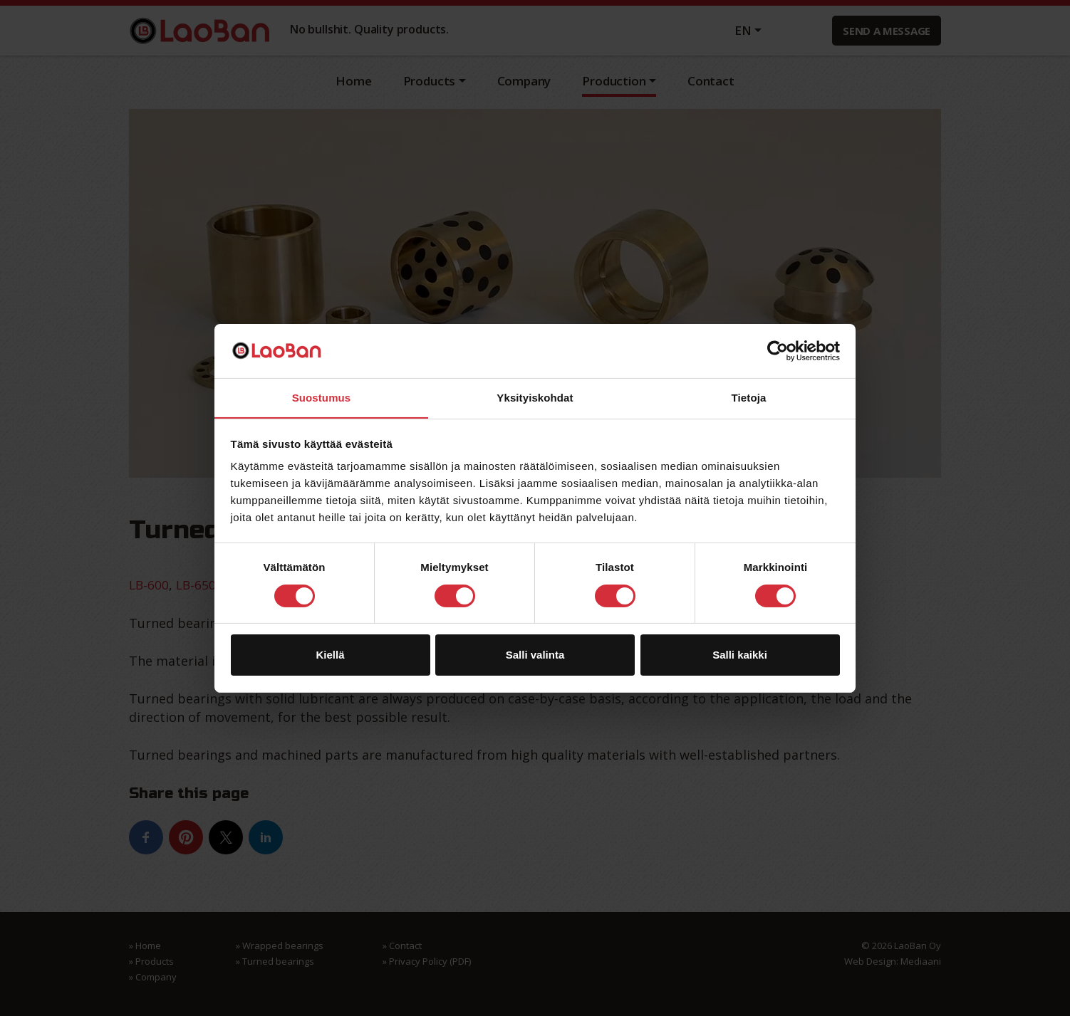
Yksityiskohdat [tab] (535, 398)
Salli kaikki (739, 655)
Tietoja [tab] (749, 398)
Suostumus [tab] (321, 398)
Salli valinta (535, 655)
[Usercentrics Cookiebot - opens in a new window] (777, 350)
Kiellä (330, 655)
